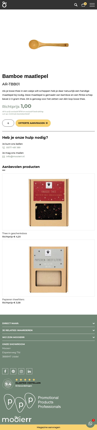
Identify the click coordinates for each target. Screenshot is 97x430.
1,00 (26, 106)
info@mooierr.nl (13, 156)
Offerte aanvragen (31, 123)
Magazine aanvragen (48, 427)
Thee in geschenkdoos (14, 233)
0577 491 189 (11, 147)
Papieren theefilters (13, 299)
